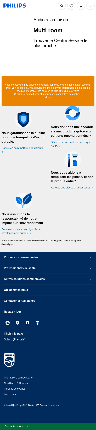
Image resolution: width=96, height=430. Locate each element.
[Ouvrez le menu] (90, 6)
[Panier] (81, 6)
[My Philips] (71, 6)
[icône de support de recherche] (62, 6)
